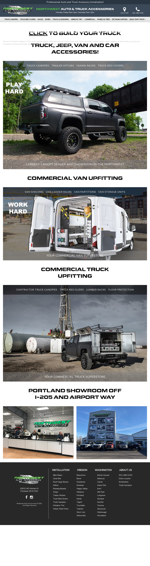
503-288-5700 (125, 516)
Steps (55, 533)
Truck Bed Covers (110, 106)
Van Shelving (34, 233)
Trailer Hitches (62, 106)
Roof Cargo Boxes (60, 523)
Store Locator (125, 519)
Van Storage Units (111, 233)
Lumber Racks (96, 330)
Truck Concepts (125, 526)
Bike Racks (57, 516)
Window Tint (58, 546)
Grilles (56, 526)
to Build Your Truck (75, 74)
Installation (123, 523)
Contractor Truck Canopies (36, 330)
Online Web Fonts (61, 549)
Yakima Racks (85, 106)
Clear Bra (57, 519)
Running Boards (59, 529)
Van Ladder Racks (59, 233)
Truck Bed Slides (72, 330)
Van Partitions (85, 233)
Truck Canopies (38, 106)
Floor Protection (121, 330)
